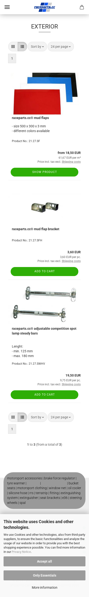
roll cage (33, 483)
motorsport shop (54, 483)
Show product (44, 172)
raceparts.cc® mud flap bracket (35, 229)
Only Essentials (44, 575)
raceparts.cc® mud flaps (30, 118)
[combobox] (37, 46)
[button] (13, 46)
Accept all (44, 561)
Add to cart (44, 271)
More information (44, 587)
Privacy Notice (21, 552)
